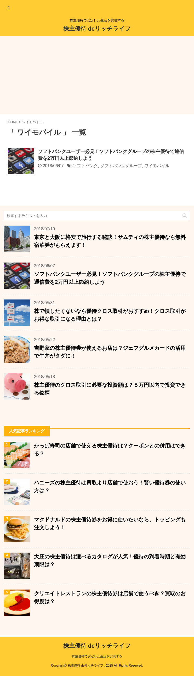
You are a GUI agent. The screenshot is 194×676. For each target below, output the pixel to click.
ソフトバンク (85, 165)
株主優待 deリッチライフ (97, 28)
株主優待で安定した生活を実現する (97, 656)
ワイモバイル (156, 165)
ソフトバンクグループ (121, 165)
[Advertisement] (97, 75)
